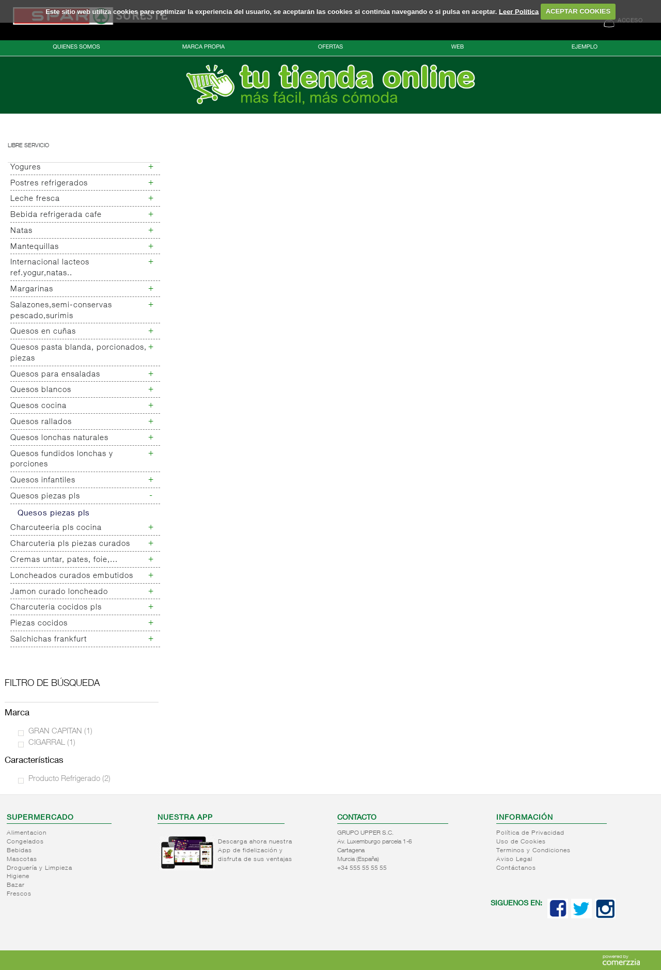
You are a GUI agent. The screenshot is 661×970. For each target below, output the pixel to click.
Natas (21, 231)
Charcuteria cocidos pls (56, 608)
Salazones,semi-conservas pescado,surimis (61, 311)
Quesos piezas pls (45, 496)
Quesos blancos (40, 390)
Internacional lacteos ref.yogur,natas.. (49, 268)
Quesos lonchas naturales (59, 438)
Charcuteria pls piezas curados (70, 544)
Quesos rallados (41, 422)
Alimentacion (26, 833)
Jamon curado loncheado (59, 592)
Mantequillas (34, 247)
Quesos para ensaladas (55, 375)
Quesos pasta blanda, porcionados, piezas (78, 353)
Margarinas (31, 289)
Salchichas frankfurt (48, 640)
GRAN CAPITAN (60, 732)
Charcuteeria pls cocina (56, 528)
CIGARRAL (51, 743)
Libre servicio (28, 146)
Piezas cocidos (39, 624)
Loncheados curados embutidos (71, 576)
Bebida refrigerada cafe (56, 215)
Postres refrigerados (49, 183)
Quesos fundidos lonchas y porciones (61, 459)
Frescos (19, 894)
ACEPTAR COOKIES (578, 11)
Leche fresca (35, 199)
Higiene (18, 876)
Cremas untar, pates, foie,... (64, 560)
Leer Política (519, 11)
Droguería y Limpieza (39, 868)
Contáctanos (516, 868)
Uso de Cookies (521, 842)
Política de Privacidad (530, 833)
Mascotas (22, 859)
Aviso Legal (514, 859)
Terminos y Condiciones (533, 851)
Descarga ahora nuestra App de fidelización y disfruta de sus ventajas (255, 851)
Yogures (25, 167)
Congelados (25, 842)
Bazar (16, 885)
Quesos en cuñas (43, 332)
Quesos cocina (38, 406)
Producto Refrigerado (69, 779)
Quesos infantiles (42, 480)
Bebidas (19, 851)
